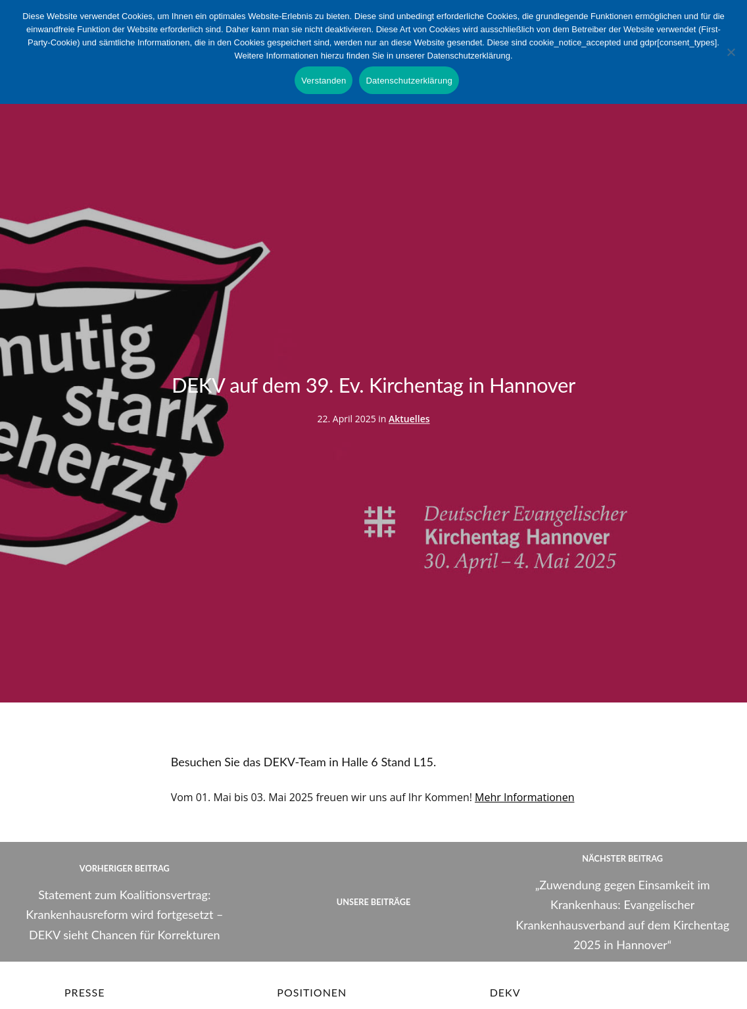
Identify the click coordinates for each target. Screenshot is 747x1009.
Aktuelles (409, 419)
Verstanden (323, 81)
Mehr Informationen (524, 797)
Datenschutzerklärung (409, 81)
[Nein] (730, 52)
